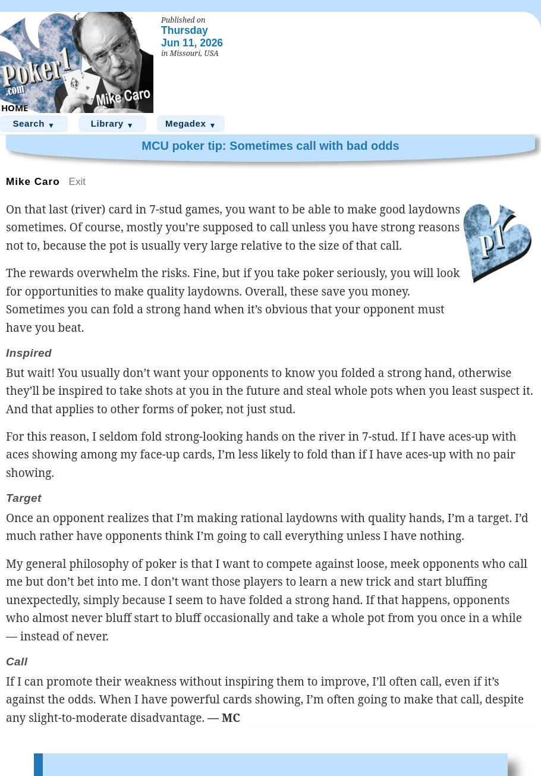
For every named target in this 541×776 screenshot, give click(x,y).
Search (33, 124)
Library (112, 124)
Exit (77, 181)
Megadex (190, 124)
